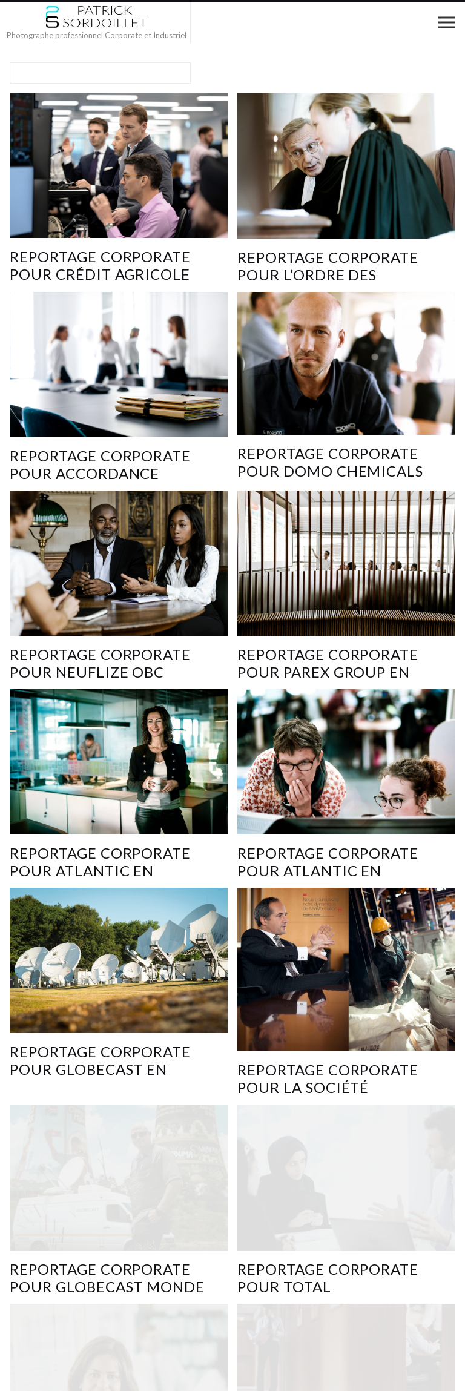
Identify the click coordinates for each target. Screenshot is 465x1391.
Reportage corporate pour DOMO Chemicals (330, 462)
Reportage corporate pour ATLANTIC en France (327, 870)
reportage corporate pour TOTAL (327, 1277)
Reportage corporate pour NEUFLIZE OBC (100, 663)
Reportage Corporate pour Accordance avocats (100, 473)
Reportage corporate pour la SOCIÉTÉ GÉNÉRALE (327, 1087)
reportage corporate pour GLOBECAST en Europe (100, 1069)
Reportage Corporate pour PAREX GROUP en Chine (327, 672)
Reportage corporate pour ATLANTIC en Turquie (100, 870)
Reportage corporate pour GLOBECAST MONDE (107, 1277)
